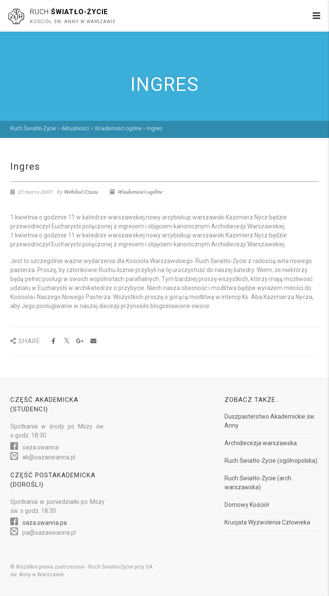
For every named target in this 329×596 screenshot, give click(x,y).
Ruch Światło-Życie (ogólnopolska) (270, 460)
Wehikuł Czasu (81, 192)
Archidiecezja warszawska (260, 443)
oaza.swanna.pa (44, 522)
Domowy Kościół (246, 504)
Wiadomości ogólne (140, 192)
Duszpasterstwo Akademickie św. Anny (269, 421)
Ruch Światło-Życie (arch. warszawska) (258, 483)
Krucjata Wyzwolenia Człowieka (267, 522)
